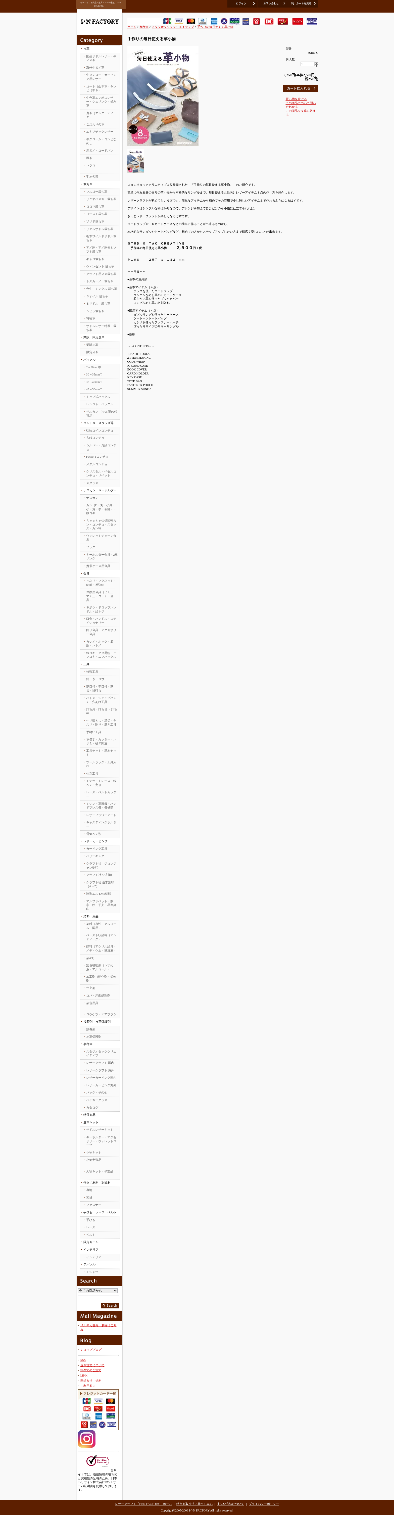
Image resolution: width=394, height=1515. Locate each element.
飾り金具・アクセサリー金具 (101, 632)
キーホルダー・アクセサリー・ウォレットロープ (101, 1141)
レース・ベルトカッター (101, 794)
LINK (84, 1375)
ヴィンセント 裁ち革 (100, 266)
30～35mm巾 (94, 374)
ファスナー (93, 1205)
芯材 (89, 1197)
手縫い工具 (93, 732)
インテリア (93, 1257)
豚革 (89, 158)
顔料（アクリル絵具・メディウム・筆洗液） (101, 948)
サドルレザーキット (99, 1129)
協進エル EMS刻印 (98, 893)
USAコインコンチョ (99, 430)
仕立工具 (92, 773)
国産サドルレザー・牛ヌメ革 (101, 58)
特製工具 (92, 672)
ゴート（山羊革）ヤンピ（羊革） (101, 88)
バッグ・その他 (96, 1092)
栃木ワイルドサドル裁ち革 (101, 238)
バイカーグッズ (96, 1100)
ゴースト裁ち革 (96, 214)
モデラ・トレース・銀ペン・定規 (101, 783)
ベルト (90, 1235)
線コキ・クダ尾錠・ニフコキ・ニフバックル (101, 655)
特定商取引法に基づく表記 (194, 1504)
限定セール (90, 1242)
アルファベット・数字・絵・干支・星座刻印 (101, 905)
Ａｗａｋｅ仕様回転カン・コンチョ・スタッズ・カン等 (101, 524)
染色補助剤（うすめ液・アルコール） (99, 967)
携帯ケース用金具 (98, 566)
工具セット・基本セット (101, 752)
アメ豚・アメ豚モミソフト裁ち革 (101, 249)
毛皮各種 (92, 176)
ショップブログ (91, 1349)
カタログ (92, 1107)
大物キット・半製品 (99, 1171)
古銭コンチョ (95, 438)
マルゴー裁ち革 (96, 192)
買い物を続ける (296, 99)
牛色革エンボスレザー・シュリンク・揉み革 (101, 101)
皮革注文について (92, 1365)
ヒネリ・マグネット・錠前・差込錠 (101, 583)
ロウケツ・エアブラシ (101, 1014)
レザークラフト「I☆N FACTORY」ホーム (143, 1504)
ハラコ (90, 165)
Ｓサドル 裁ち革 (98, 303)
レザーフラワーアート (101, 815)
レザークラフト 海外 (100, 1070)
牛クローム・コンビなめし (101, 141)
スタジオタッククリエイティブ (101, 1053)
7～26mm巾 (94, 367)
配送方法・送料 (91, 1381)
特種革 (90, 318)
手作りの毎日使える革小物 (215, 27)
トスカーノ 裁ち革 (99, 281)
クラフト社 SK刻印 (99, 875)
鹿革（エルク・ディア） (99, 115)
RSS (83, 1360)
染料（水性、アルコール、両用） (101, 926)
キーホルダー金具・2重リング (102, 556)
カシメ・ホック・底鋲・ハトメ (99, 643)
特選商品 (89, 1115)
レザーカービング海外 (101, 1085)
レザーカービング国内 (101, 1077)
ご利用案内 (87, 1386)
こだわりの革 (95, 124)
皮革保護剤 (93, 1036)
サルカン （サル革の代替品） (101, 413)
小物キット (93, 1152)
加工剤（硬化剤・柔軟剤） (101, 978)
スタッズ (92, 483)
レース (90, 1227)
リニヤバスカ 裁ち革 (101, 199)
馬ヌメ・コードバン (99, 150)
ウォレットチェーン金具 (101, 538)
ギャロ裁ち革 (95, 259)
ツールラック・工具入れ (101, 764)
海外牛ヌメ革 (95, 67)
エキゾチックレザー (99, 131)
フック (90, 547)
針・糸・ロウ (95, 679)
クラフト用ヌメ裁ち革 (101, 274)
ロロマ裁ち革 (95, 206)
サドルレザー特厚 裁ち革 (101, 328)
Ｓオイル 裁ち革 (97, 296)
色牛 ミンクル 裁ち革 (101, 289)
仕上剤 (90, 988)
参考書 (144, 27)
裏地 (89, 1190)
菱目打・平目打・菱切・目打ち (99, 688)
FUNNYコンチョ (97, 456)
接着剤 (90, 1029)
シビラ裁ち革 (95, 311)
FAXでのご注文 (90, 1370)
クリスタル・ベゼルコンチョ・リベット (101, 473)
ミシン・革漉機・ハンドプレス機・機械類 (101, 806)
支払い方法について (230, 1504)
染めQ (90, 958)
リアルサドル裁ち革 (99, 229)
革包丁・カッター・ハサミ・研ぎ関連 (101, 741)
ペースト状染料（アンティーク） (101, 937)
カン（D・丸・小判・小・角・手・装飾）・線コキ (101, 509)
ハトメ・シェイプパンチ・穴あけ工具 (101, 700)
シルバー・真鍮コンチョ (101, 447)
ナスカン (92, 498)
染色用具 (92, 1003)
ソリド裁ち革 (95, 221)
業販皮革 (92, 345)
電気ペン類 (93, 834)
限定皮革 (92, 352)
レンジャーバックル (99, 404)
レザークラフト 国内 (100, 1063)
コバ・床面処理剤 (98, 995)
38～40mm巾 (94, 382)
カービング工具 (96, 848)
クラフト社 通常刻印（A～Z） (100, 884)
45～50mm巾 (94, 389)
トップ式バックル (98, 397)
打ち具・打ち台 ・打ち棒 (101, 711)
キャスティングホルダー (101, 824)
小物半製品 (93, 1160)
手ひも (90, 1220)
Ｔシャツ (92, 1272)
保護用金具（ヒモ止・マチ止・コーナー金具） (101, 596)
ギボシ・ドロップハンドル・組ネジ (101, 609)
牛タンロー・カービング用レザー (101, 77)
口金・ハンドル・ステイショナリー (101, 621)
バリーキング (95, 856)
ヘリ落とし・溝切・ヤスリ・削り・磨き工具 (101, 722)
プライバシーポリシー (264, 1504)
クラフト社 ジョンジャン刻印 (101, 865)
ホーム (131, 27)
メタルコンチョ (96, 464)
